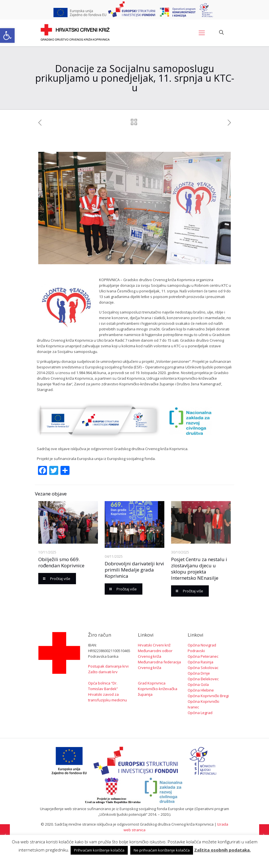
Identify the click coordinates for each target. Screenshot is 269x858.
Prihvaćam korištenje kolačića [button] (99, 850)
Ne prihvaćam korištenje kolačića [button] (162, 850)
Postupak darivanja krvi (108, 666)
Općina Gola (198, 684)
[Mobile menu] (202, 32)
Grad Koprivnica (151, 683)
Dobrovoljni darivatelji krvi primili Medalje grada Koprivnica (134, 569)
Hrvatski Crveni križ (154, 645)
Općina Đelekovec (203, 678)
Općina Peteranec (203, 656)
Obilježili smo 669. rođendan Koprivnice (61, 562)
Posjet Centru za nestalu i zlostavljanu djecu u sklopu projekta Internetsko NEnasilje (199, 568)
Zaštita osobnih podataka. (222, 850)
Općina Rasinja (200, 661)
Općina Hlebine (201, 690)
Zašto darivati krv (103, 671)
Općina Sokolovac (203, 667)
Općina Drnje (199, 673)
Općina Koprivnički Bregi (208, 695)
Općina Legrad (200, 712)
